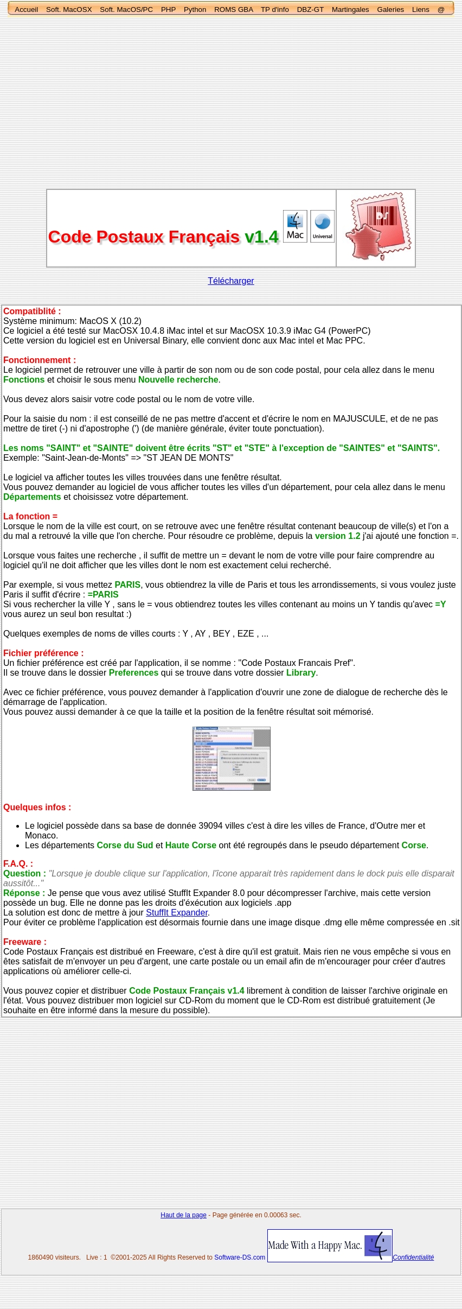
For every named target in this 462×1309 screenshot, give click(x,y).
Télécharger (231, 280)
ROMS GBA (233, 9)
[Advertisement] (231, 103)
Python (195, 9)
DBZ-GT (310, 9)
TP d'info (275, 9)
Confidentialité (413, 1257)
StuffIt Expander (177, 912)
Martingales (350, 9)
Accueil (26, 9)
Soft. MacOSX (69, 9)
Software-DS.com (239, 1257)
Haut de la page (184, 1215)
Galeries (391, 9)
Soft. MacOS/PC (126, 9)
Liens (420, 9)
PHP (168, 9)
